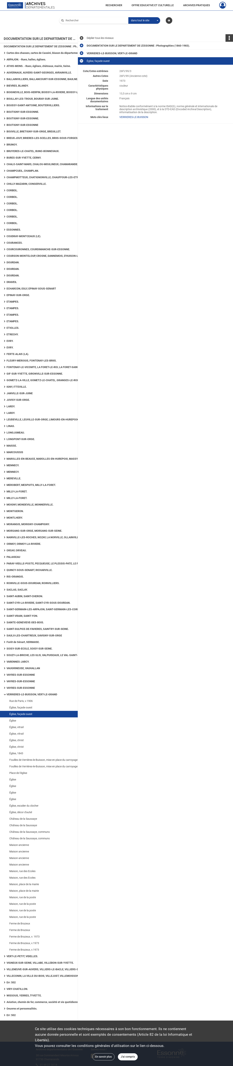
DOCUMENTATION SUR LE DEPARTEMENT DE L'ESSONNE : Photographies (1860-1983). (41, 46)
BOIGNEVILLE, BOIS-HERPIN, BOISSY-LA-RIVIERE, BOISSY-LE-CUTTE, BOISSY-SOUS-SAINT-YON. (44, 92)
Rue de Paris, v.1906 (21, 700)
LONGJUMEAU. (16, 432)
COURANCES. (15, 242)
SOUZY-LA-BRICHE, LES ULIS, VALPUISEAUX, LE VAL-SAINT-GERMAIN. (44, 655)
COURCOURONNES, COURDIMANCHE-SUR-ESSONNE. (38, 249)
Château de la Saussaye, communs (29, 831)
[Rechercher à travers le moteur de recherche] (96, 20)
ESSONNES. (14, 229)
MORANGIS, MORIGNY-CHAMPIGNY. (28, 524)
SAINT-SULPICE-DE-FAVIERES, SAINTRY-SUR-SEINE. (38, 628)
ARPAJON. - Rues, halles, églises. (26, 59)
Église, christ (16, 740)
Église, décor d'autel (20, 812)
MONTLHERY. (15, 517)
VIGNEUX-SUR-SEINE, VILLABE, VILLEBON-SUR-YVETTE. (40, 962)
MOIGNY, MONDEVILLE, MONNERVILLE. (30, 504)
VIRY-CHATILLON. (17, 988)
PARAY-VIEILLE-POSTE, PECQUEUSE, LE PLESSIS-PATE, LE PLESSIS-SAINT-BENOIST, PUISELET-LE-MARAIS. (44, 563)
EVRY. (10, 340)
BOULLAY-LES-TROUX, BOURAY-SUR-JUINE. (33, 98)
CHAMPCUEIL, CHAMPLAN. (23, 170)
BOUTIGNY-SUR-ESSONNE (22, 124)
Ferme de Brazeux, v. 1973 (24, 936)
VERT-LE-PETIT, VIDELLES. (22, 956)
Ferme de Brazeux (19, 923)
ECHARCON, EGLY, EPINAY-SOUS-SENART (31, 288)
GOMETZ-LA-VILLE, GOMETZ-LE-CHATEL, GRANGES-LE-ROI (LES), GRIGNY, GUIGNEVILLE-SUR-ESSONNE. (44, 380)
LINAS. (11, 426)
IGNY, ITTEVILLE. (17, 386)
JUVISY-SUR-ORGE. (18, 399)
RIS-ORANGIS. (15, 576)
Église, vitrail (16, 727)
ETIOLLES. (13, 327)
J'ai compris (128, 1056)
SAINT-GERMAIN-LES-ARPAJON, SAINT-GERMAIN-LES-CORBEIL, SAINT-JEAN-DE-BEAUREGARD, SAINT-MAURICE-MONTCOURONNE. (44, 609)
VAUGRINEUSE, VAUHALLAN (23, 668)
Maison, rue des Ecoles (22, 871)
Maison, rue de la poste (22, 897)
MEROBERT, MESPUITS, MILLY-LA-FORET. (31, 484)
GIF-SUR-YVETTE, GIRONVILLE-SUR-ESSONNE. (35, 373)
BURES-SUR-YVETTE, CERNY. (24, 157)
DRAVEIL (12, 282)
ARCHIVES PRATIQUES (196, 5)
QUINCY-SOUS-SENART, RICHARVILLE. (30, 570)
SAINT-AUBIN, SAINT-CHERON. (25, 596)
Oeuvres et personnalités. (22, 1008)
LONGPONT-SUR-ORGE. (21, 439)
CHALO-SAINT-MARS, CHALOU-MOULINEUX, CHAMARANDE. (42, 164)
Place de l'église (18, 772)
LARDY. (11, 406)
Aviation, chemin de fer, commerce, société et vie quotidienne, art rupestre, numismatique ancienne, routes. (44, 1002)
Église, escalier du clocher (23, 805)
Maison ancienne (19, 844)
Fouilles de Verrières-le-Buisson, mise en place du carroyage (43, 759)
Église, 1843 (16, 753)
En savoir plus (103, 1056)
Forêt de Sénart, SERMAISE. (23, 642)
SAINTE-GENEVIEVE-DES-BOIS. (25, 622)
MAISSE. (12, 445)
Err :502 (11, 982)
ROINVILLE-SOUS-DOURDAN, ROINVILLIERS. (33, 583)
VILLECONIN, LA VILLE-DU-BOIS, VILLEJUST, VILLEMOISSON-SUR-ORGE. (44, 975)
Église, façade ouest (20, 707)
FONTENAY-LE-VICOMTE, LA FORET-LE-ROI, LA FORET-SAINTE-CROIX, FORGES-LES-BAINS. (44, 367)
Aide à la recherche (72, 26)
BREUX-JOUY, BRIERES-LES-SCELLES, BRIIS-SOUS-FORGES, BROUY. (44, 138)
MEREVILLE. (14, 478)
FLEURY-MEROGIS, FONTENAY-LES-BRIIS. (32, 360)
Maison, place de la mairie (24, 884)
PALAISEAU (13, 556)
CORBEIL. (12, 190)
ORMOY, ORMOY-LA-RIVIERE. (24, 543)
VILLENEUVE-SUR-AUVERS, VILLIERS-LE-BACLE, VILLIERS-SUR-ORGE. (44, 969)
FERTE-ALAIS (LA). (18, 354)
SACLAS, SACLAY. (17, 589)
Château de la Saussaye (23, 818)
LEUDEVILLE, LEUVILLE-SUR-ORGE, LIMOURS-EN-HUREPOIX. (43, 419)
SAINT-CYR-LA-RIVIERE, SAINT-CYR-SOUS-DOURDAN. (38, 602)
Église (12, 720)
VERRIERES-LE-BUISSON (133, 117)
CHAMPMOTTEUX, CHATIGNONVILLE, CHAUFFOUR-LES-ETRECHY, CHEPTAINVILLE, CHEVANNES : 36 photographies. (44, 177)
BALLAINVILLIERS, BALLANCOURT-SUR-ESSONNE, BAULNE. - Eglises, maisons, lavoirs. (44, 79)
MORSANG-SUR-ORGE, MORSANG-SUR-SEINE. (34, 530)
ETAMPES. (13, 301)
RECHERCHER (114, 5)
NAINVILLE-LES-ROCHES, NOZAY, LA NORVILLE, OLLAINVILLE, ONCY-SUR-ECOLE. (44, 537)
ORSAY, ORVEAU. (17, 550)
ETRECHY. (12, 334)
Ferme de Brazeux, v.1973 (24, 943)
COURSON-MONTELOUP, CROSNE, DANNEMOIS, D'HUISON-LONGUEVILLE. (44, 255)
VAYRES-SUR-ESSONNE (21, 674)
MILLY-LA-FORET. (17, 491)
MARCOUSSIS (15, 452)
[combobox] (144, 20)
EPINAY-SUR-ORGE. (18, 295)
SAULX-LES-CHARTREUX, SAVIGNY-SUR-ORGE (34, 635)
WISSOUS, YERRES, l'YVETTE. (24, 995)
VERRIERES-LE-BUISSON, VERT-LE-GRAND (32, 694)
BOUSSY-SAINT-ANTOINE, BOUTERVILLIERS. (33, 105)
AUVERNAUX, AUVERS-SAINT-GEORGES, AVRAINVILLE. (39, 72)
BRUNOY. (12, 144)
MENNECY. (13, 465)
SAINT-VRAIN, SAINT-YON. (22, 615)
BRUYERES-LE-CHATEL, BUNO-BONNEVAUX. (33, 151)
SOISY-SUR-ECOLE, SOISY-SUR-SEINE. (30, 648)
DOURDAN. (13, 262)
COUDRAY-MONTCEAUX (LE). (24, 236)
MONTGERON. (15, 511)
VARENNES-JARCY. (18, 661)
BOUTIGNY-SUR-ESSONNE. (23, 111)
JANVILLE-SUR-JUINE (20, 393)
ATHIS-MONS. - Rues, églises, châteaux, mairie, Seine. (39, 66)
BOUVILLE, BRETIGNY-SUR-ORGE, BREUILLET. (34, 131)
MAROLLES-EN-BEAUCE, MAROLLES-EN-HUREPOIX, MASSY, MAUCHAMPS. (44, 458)
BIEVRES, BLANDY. (18, 85)
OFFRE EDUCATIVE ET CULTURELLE (153, 5)
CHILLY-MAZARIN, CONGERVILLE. (27, 183)
